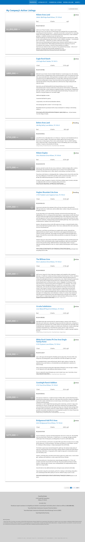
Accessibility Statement (45, 538)
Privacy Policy (31, 538)
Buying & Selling (68, 2)
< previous (67, 487)
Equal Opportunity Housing (42, 513)
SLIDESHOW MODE (73, 9)
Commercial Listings (55, 2)
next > (77, 487)
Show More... (46, 524)
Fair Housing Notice (61, 538)
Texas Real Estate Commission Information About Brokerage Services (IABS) (42, 510)
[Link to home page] (6, 2)
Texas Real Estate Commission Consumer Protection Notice (42, 508)
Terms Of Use (21, 538)
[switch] (32, 30)
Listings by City (42, 2)
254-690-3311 (42, 503)
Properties (33, 2)
